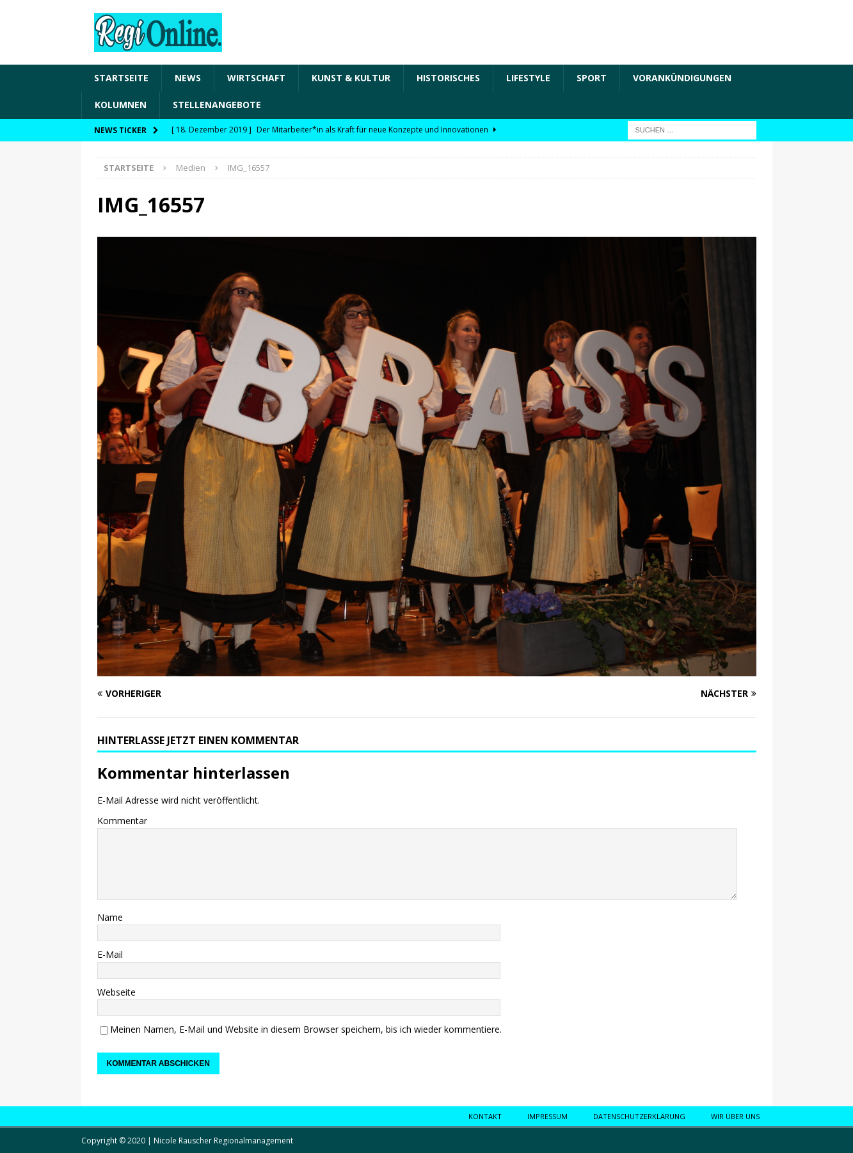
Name (110, 917)
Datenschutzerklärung (639, 1116)
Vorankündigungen (682, 78)
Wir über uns (735, 1116)
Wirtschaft (256, 78)
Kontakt (485, 1116)
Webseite (116, 992)
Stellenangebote (217, 105)
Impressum (547, 1116)
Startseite (121, 78)
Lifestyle (528, 78)
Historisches (448, 78)
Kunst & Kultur (351, 78)
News (188, 78)
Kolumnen (121, 105)
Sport (592, 78)
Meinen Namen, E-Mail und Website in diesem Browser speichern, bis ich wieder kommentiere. (306, 1029)
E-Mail (110, 954)
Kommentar (122, 821)
